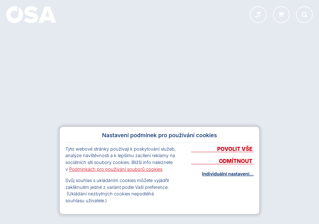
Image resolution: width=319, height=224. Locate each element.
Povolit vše (235, 149)
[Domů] (31, 14)
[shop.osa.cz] (281, 14)
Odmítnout (236, 161)
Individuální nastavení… (228, 173)
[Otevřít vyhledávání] (304, 14)
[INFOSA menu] (258, 14)
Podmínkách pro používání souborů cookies (115, 169)
